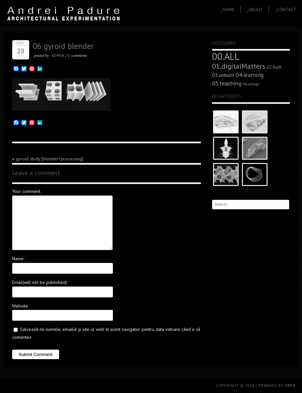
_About (255, 9)
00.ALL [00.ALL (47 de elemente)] (226, 56)
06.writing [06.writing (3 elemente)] (251, 84)
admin (58, 55)
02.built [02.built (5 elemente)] (274, 67)
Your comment (26, 191)
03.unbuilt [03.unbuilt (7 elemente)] (223, 75)
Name (18, 259)
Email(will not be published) (39, 282)
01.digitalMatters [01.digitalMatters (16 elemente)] (238, 66)
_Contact (285, 9)
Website (20, 306)
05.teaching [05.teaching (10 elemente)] (227, 83)
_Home (228, 9)
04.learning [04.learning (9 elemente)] (250, 75)
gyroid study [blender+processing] (49, 159)
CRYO (290, 385)
